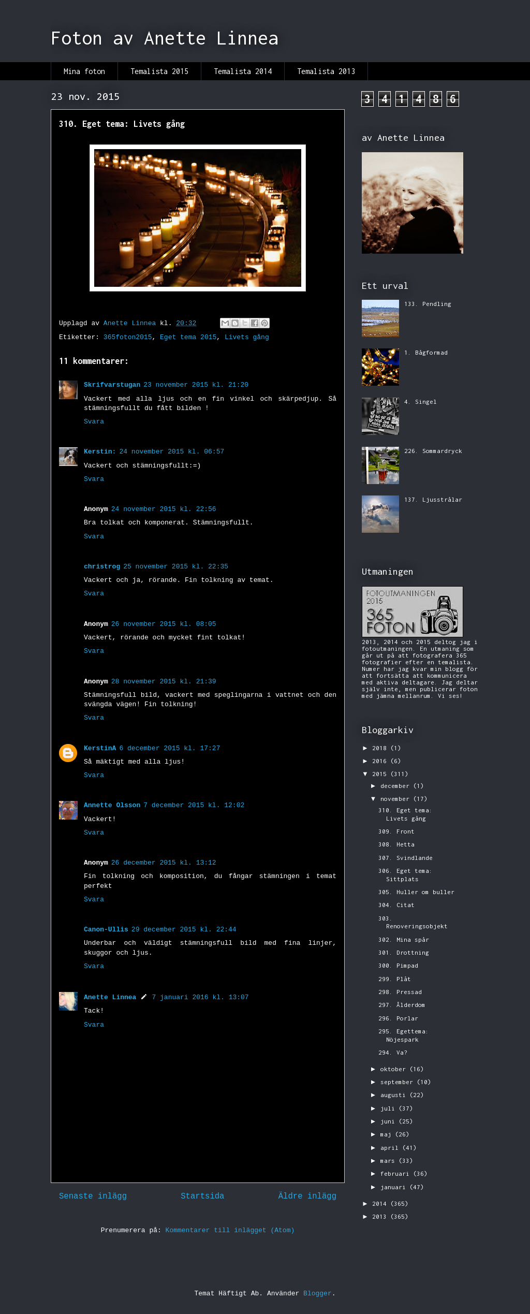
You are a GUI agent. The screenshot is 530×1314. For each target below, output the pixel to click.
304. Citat (396, 904)
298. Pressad (400, 991)
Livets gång (247, 337)
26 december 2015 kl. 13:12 (163, 863)
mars (389, 1160)
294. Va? (392, 1052)
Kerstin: (100, 452)
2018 (381, 747)
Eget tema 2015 (188, 337)
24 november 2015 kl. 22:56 (163, 509)
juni (389, 1121)
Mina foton (84, 71)
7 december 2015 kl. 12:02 (193, 805)
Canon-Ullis (106, 929)
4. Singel (420, 401)
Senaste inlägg (93, 1196)
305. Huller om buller (416, 891)
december (396, 785)
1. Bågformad (426, 352)
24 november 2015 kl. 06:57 (171, 452)
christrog (102, 567)
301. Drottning (403, 952)
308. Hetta (396, 844)
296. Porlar (398, 1018)
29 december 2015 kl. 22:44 (184, 929)
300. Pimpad (398, 965)
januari (394, 1187)
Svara (94, 422)
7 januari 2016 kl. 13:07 (200, 997)
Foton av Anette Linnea (164, 38)
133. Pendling (427, 303)
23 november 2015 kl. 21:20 (195, 385)
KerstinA (100, 748)
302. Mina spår (403, 939)
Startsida (202, 1196)
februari (396, 1173)
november (396, 798)
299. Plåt (394, 978)
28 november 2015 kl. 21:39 (163, 681)
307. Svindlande (405, 857)
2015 (381, 773)
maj (387, 1134)
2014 (381, 1203)
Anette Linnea (110, 997)
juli (389, 1108)
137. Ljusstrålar (433, 499)
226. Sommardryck (433, 450)
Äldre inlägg (307, 1196)
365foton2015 (128, 337)
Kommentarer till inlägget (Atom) (230, 1230)
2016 (381, 760)
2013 (381, 1216)
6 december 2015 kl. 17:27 (169, 748)
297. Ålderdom (401, 1004)
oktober (394, 1068)
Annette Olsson (112, 805)
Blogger (317, 1293)
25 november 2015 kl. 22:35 (175, 567)
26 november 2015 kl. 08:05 (163, 624)
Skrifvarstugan (112, 385)
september (398, 1081)
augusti (394, 1094)
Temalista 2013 (326, 71)
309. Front (396, 831)
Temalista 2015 (159, 71)
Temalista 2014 (243, 71)
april (391, 1147)
